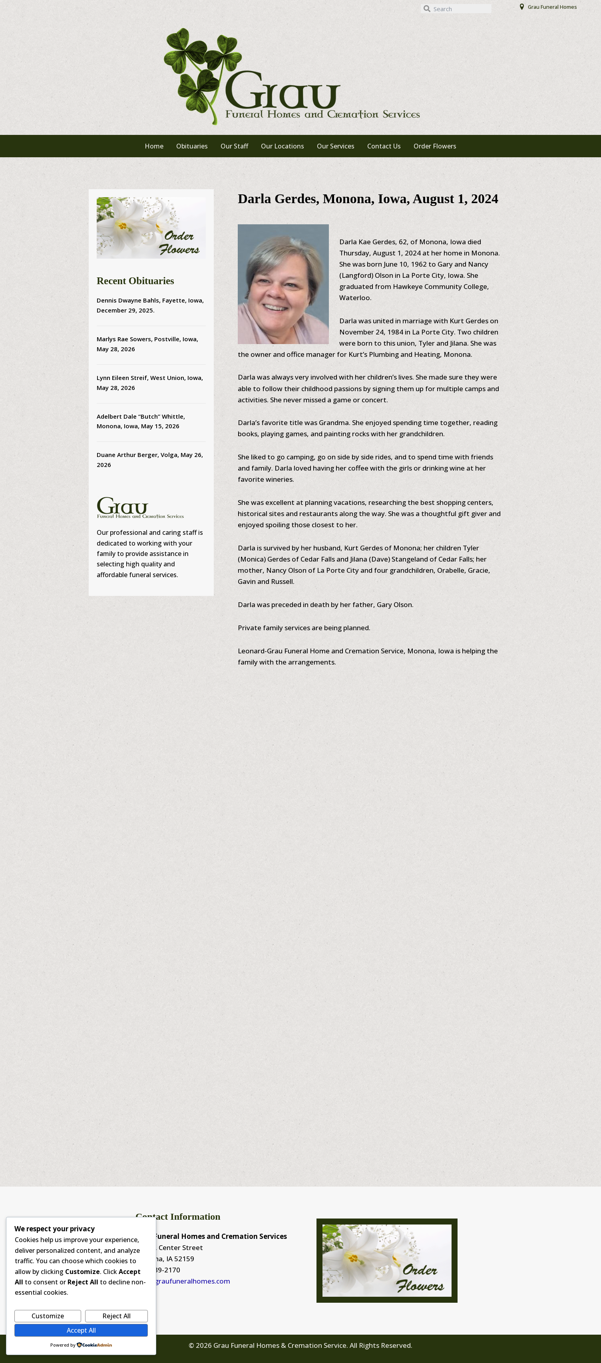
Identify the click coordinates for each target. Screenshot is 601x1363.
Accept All (81, 1330)
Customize (48, 1316)
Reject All (116, 1316)
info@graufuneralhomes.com (182, 1281)
